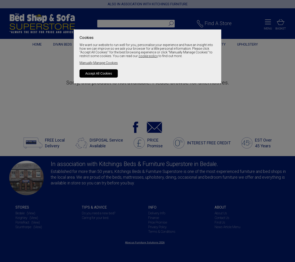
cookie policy (148, 56)
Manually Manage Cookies (99, 63)
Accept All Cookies (98, 73)
